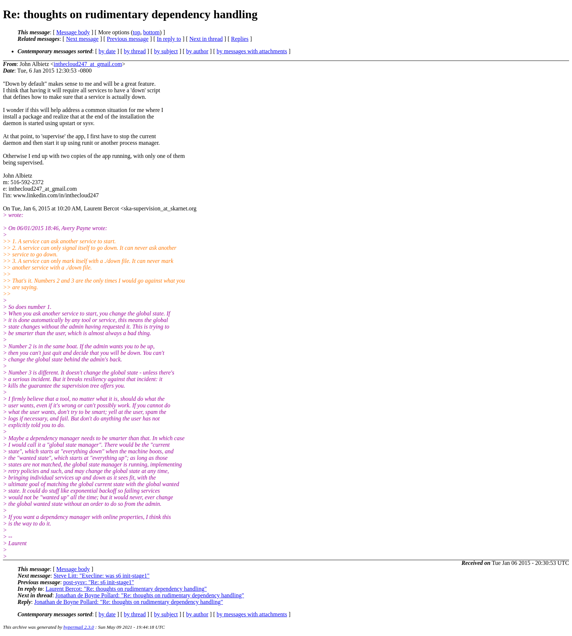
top (136, 32)
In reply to (169, 39)
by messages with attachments (252, 51)
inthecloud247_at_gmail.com (88, 64)
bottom (151, 32)
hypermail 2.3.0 (78, 627)
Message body (73, 32)
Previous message (127, 39)
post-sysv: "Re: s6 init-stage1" (98, 582)
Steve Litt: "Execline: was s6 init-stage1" (102, 576)
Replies (239, 39)
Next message (82, 39)
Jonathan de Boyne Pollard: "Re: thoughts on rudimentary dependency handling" (149, 595)
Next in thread (206, 39)
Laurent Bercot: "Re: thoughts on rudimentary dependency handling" (126, 589)
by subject (166, 51)
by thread (135, 51)
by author (197, 51)
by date (107, 51)
